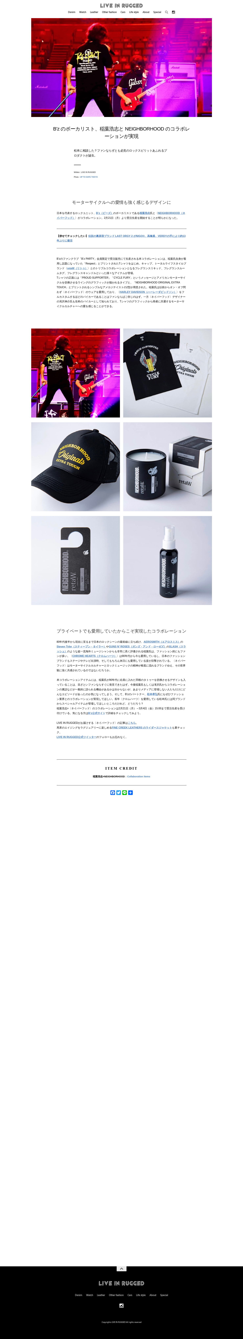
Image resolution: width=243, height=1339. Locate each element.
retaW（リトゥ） (77, 268)
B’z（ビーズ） (104, 213)
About (146, 12)
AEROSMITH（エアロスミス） (162, 641)
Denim (71, 12)
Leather (94, 12)
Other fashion (109, 12)
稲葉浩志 (144, 213)
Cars (123, 12)
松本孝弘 (152, 694)
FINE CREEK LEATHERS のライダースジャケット (142, 727)
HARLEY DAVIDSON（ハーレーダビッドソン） (148, 292)
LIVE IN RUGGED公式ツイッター (77, 737)
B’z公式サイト (96, 713)
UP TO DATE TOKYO (89, 177)
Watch (82, 12)
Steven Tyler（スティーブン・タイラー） (81, 646)
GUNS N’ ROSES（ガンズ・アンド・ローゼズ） (137, 646)
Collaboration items (138, 776)
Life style (134, 12)
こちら (132, 722)
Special (157, 12)
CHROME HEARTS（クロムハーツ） (94, 656)
